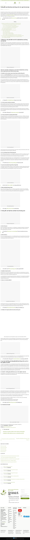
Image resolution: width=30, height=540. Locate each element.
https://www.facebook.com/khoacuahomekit (10, 427)
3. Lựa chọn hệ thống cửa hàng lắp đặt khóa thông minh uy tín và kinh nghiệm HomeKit (12, 35)
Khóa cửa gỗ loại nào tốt (11, 307)
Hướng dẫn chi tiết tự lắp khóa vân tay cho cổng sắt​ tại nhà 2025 (13, 433)
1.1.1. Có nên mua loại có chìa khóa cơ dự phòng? (9, 25)
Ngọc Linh (8, 9)
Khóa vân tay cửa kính (3, 450)
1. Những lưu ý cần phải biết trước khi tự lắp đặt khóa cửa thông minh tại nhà (11, 23)
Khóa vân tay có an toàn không (12, 231)
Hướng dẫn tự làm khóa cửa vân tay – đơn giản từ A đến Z (8, 460)
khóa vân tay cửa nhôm (15, 112)
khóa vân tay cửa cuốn (12, 402)
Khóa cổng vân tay (3, 451)
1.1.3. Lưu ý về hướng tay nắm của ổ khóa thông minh (10, 27)
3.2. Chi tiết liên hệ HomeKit (6, 37)
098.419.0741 (4, 522)
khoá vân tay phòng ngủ (13, 162)
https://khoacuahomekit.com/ (8, 426)
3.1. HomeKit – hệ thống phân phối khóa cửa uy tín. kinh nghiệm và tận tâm (12, 36)
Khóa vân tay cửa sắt (10, 208)
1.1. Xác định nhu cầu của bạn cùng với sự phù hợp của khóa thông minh (11, 24)
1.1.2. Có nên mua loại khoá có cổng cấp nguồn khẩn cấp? (11, 26)
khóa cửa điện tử (10, 185)
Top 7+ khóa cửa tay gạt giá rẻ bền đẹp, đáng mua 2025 (8, 457)
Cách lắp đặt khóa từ (10, 100)
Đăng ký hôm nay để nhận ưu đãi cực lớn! (25, 496)
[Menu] (5, 3)
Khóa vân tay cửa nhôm (4, 447)
